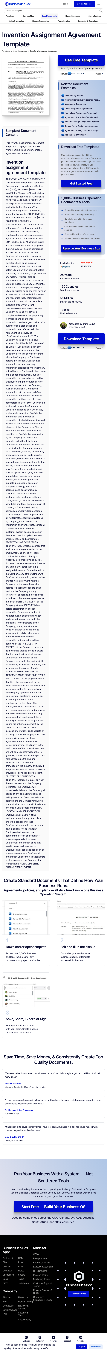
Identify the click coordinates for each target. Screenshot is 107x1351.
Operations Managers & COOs (42, 1298)
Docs (5, 1279)
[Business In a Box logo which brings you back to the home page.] (17, 4)
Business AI (8, 1258)
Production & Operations (88, 21)
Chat (5, 1262)
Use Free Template (81, 60)
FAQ (5, 1314)
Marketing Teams (41, 1279)
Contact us (8, 1305)
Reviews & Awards (23, 1307)
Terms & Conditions (49, 1347)
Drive (5, 1283)
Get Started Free (81, 183)
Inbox (21, 1262)
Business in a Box (30, 1347)
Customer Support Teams (42, 1284)
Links (20, 1266)
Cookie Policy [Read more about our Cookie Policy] (86, 1347)
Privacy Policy (69, 1347)
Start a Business (94, 16)
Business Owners (41, 1262)
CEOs (36, 1254)
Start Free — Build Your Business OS (53, 1206)
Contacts (7, 1270)
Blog (5, 1301)
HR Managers (40, 1271)
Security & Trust (23, 1314)
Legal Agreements (49, 16)
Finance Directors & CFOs (42, 1291)
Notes (21, 1270)
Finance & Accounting (40, 21)
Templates (10, 16)
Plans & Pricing (25, 1301)
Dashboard (8, 1274)
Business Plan (28, 16)
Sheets (21, 1274)
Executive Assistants (43, 1266)
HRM (20, 1258)
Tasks (21, 1279)
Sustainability (24, 1319)
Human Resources (72, 16)
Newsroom (23, 1297)
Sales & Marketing (16, 21)
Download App (10, 1310)
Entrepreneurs (40, 1258)
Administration (64, 21)
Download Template (81, 339)
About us (7, 1297)
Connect (7, 1266)
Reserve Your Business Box (81, 248)
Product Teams (40, 1275)
